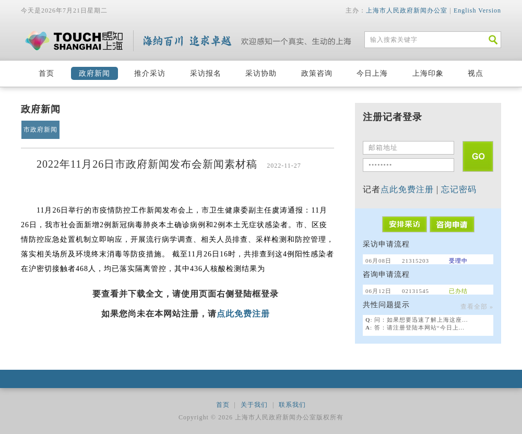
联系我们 (292, 404)
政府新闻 (94, 73)
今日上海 (372, 73)
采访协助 (261, 73)
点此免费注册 (243, 313)
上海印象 (428, 73)
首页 (46, 73)
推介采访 (149, 73)
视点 (475, 73)
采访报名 (205, 73)
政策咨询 (317, 73)
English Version (477, 10)
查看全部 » (476, 306)
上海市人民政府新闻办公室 (406, 10)
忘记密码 (459, 189)
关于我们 (254, 404)
